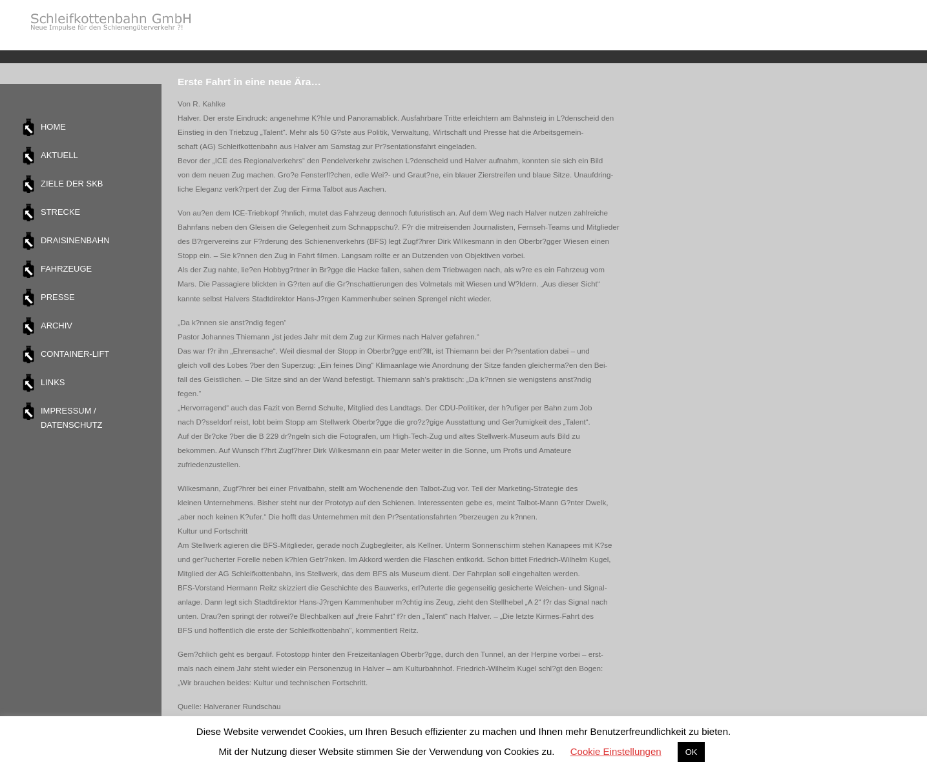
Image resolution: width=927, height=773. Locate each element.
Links (53, 382)
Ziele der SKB (72, 183)
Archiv (56, 325)
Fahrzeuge (66, 269)
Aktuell (59, 155)
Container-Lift (75, 354)
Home (53, 127)
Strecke (60, 212)
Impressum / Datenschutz (71, 418)
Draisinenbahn (75, 240)
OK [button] (691, 752)
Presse (58, 297)
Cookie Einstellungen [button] (615, 751)
